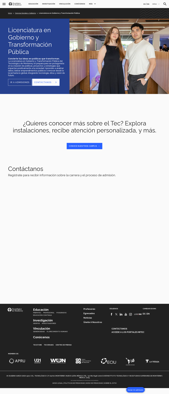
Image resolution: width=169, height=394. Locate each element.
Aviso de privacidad (94, 389)
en (148, 4)
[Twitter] (116, 320)
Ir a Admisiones (19, 82)
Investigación (48, 4)
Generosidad (39, 337)
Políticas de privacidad (74, 389)
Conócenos (79, 4)
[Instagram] (130, 320)
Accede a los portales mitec (128, 338)
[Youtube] (126, 320)
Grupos (36, 329)
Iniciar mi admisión (135, 390)
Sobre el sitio (110, 389)
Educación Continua (42, 321)
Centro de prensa (64, 351)
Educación (33, 4)
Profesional (48, 319)
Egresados (89, 319)
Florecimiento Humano (57, 337)
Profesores (89, 315)
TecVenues (49, 351)
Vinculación (64, 4)
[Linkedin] (121, 320)
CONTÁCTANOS (45, 82)
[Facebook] (111, 320)
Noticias (87, 324)
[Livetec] (138, 320)
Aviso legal (57, 389)
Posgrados (61, 319)
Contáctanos (119, 334)
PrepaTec (37, 319)
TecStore (37, 351)
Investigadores (49, 329)
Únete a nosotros (92, 328)
